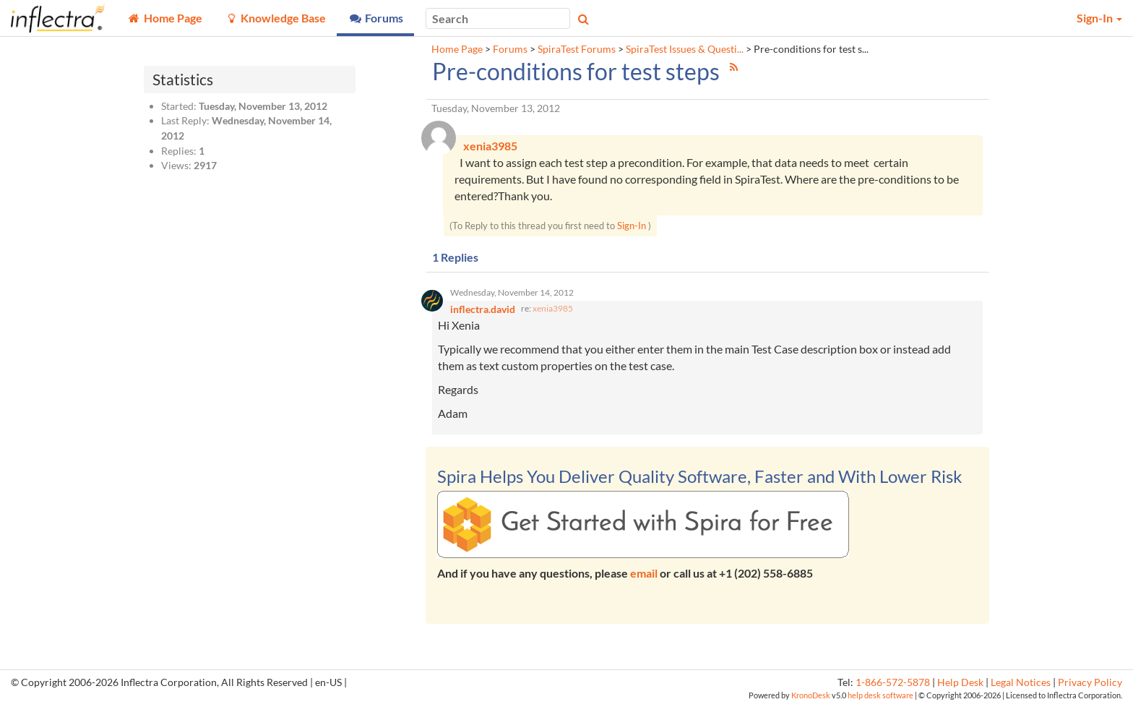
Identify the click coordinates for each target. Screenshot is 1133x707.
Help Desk (960, 683)
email (644, 573)
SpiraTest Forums (577, 49)
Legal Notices (1021, 683)
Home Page (457, 49)
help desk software (880, 695)
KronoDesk (810, 695)
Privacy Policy (1090, 683)
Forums (510, 49)
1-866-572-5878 (893, 683)
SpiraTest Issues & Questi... (685, 49)
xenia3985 (553, 309)
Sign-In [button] (1099, 18)
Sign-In (631, 226)
